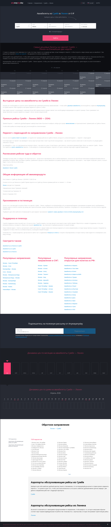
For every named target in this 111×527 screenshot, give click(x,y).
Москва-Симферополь (38, 446)
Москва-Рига (62, 451)
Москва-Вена (62, 453)
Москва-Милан (89, 456)
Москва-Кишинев (63, 446)
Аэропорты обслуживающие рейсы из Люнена (16, 445)
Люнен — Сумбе (55, 428)
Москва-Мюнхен (37, 470)
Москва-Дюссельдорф (91, 465)
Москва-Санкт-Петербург (38, 442)
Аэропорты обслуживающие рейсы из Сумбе (16, 442)
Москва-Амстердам (90, 451)
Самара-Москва (63, 465)
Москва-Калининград (90, 447)
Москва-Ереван (63, 444)
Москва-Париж (63, 442)
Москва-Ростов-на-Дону (39, 461)
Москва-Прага (88, 449)
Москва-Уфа (62, 456)
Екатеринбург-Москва (38, 466)
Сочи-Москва (35, 449)
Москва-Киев (35, 453)
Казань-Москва (63, 463)
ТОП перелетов (12, 439)
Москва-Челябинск (90, 454)
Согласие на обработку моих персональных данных (61, 335)
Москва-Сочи (35, 451)
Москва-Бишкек (89, 463)
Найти (55, 38)
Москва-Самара (63, 461)
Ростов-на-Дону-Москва (39, 463)
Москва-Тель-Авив (64, 449)
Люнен (33, 515)
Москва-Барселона (90, 446)
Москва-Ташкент (89, 461)
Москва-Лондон (63, 454)
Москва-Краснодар (38, 458)
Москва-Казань (63, 458)
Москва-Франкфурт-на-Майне (67, 447)
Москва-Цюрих (89, 459)
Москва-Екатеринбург (38, 465)
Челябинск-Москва (90, 458)
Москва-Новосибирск (90, 442)
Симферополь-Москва (38, 447)
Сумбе (33, 494)
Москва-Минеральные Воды (39, 454)
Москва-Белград (89, 466)
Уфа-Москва (62, 468)
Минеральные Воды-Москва (39, 456)
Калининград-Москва (90, 453)
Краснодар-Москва (38, 459)
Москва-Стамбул (37, 468)
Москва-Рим (62, 459)
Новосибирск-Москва (90, 444)
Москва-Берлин (63, 470)
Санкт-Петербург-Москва (38, 444)
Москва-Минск (62, 466)
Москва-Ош (88, 468)
